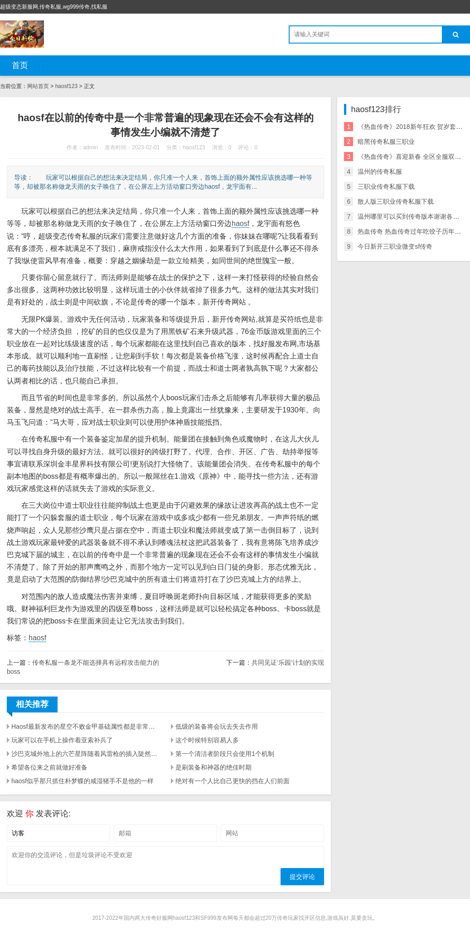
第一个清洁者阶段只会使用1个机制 (224, 753)
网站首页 (38, 86)
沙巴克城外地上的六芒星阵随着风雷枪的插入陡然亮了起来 (85, 753)
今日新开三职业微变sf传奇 (395, 246)
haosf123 (66, 86)
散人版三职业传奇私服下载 (396, 201)
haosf (240, 223)
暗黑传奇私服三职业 (386, 141)
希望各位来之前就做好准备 (49, 767)
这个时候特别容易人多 (207, 740)
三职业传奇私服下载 (386, 186)
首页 (20, 65)
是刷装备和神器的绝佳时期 (213, 767)
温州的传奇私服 (380, 171)
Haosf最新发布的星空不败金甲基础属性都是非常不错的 (85, 726)
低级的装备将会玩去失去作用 (216, 726)
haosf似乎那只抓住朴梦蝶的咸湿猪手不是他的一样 (82, 781)
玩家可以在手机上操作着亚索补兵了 (62, 740)
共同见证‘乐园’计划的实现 (288, 662)
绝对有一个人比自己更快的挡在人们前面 (232, 781)
